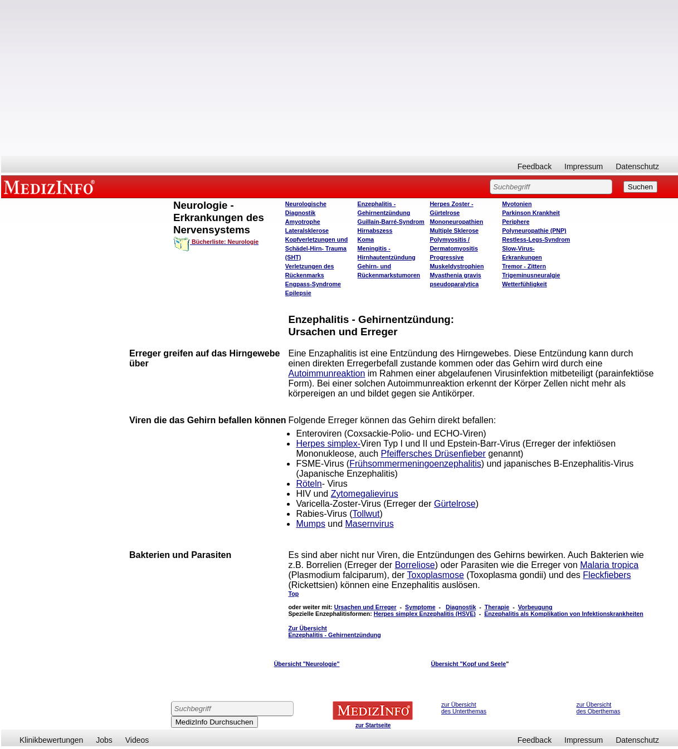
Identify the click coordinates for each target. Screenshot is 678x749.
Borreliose (415, 565)
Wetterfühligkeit (524, 284)
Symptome (420, 607)
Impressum (583, 166)
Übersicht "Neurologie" (307, 663)
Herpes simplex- (328, 443)
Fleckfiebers (607, 575)
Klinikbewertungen (51, 740)
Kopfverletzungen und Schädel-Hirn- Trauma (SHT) (316, 248)
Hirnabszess (375, 230)
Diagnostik (461, 607)
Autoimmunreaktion (326, 373)
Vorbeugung (535, 607)
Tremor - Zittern (524, 266)
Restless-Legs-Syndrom (536, 239)
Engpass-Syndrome (313, 284)
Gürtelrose (455, 503)
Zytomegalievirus (364, 493)
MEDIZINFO (51, 186)
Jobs (104, 740)
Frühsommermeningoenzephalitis (415, 463)
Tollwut (366, 513)
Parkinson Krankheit (531, 212)
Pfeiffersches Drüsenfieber (433, 453)
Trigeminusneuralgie (531, 275)
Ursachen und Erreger (365, 607)
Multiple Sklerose (454, 230)
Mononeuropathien (456, 221)
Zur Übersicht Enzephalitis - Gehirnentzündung (334, 631)
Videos (137, 740)
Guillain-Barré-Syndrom (391, 221)
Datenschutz (637, 166)
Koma (366, 239)
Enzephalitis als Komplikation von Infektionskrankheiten (563, 613)
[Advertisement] (340, 78)
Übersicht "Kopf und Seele (468, 663)
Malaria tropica (609, 565)
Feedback (535, 166)
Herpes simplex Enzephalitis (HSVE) (425, 613)
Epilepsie (298, 293)
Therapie (497, 607)
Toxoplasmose (435, 575)
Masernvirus (369, 523)
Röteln (308, 483)
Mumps (310, 523)
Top (293, 593)
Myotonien (516, 203)
